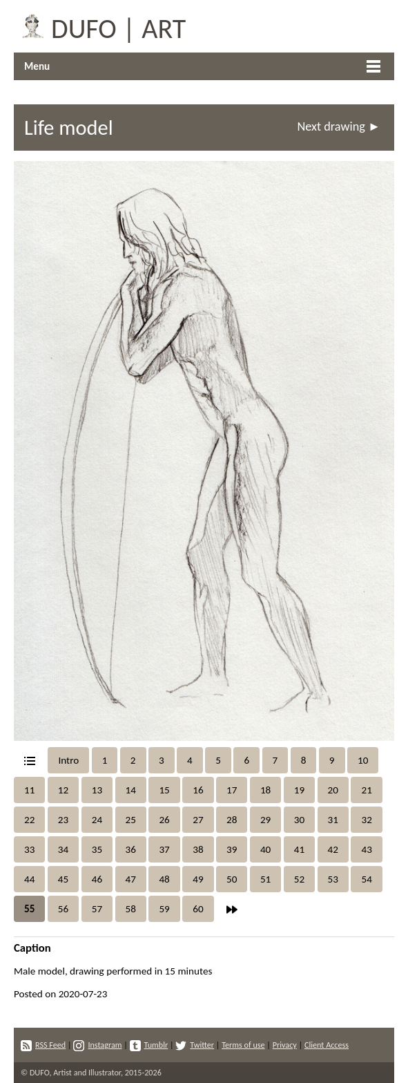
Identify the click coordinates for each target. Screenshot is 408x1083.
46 (97, 879)
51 (265, 879)
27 (198, 819)
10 (363, 760)
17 (231, 790)
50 (231, 879)
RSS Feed (43, 1044)
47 (131, 879)
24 (97, 819)
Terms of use (243, 1044)
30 (299, 819)
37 (164, 849)
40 (265, 849)
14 (131, 790)
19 (299, 790)
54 (366, 879)
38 (198, 849)
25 (131, 819)
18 (265, 790)
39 (231, 849)
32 (366, 819)
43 (366, 849)
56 (63, 909)
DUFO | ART (100, 26)
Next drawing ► (339, 126)
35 (97, 849)
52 (299, 879)
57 (97, 909)
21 (366, 790)
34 (63, 849)
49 (198, 879)
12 (63, 790)
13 (97, 790)
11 (29, 790)
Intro (68, 760)
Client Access (326, 1044)
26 (164, 819)
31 (333, 819)
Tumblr (149, 1044)
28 (231, 819)
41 (299, 849)
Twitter (194, 1044)
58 (131, 909)
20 (333, 790)
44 (29, 879)
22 (29, 819)
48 (164, 879)
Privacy (285, 1044)
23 (63, 819)
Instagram (97, 1044)
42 (333, 849)
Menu (37, 66)
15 (164, 790)
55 (29, 909)
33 (29, 849)
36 (131, 849)
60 (198, 909)
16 (198, 790)
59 (164, 909)
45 (63, 879)
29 (265, 819)
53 (333, 879)
